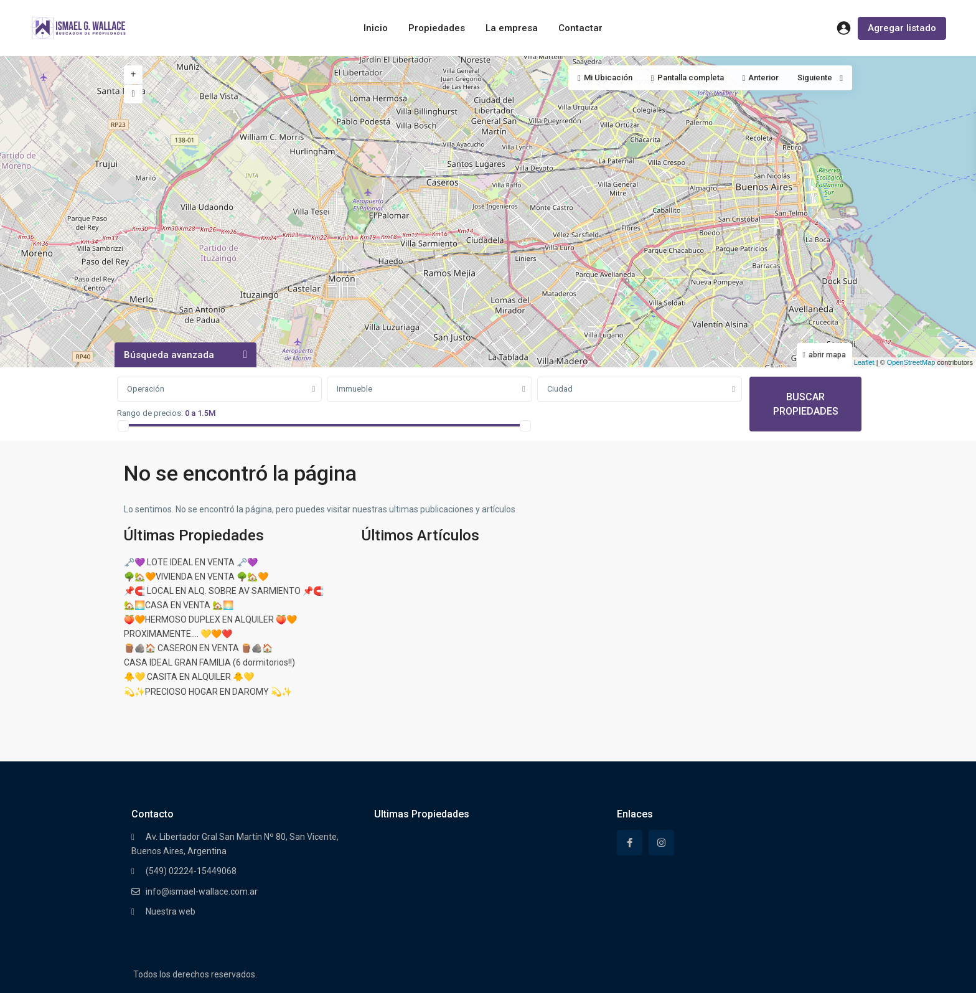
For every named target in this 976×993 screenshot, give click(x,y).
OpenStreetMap (911, 362)
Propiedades (436, 28)
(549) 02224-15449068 (191, 871)
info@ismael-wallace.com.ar (202, 892)
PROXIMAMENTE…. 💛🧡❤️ (178, 634)
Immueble (354, 388)
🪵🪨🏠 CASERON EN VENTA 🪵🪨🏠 (198, 648)
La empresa (512, 28)
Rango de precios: (150, 413)
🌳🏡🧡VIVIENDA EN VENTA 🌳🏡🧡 (196, 576)
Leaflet (860, 362)
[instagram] (661, 842)
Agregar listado (902, 28)
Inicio (376, 28)
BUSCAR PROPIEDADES (805, 404)
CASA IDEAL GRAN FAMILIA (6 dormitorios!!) (209, 662)
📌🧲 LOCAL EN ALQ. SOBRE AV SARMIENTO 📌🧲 (224, 591)
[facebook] (629, 842)
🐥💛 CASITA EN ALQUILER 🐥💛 (189, 677)
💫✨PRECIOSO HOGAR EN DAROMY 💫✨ (208, 692)
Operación (145, 388)
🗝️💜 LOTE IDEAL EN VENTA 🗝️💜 (191, 562)
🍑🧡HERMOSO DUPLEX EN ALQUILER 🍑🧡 (210, 619)
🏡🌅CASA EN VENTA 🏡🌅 (178, 605)
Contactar (580, 28)
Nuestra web (170, 911)
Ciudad (560, 388)
